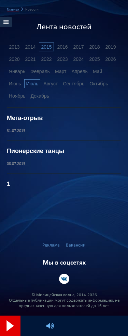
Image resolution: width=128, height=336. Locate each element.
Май (97, 71)
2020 (14, 59)
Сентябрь (73, 83)
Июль (32, 83)
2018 (94, 47)
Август (50, 83)
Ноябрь (17, 96)
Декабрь (40, 96)
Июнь (15, 83)
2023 (62, 59)
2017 (78, 47)
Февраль (40, 71)
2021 (30, 59)
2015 (46, 47)
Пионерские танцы (35, 151)
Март (61, 71)
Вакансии (76, 245)
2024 (78, 59)
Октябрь (98, 83)
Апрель (79, 71)
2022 (46, 59)
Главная (13, 10)
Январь (17, 71)
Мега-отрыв (25, 118)
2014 (30, 47)
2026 (110, 59)
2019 (110, 47)
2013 (14, 47)
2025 (94, 59)
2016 (62, 47)
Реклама (51, 245)
